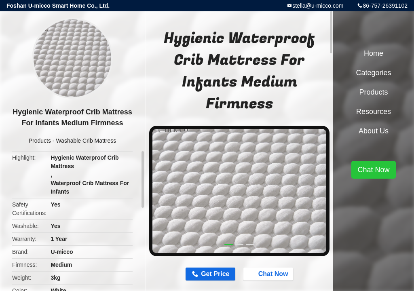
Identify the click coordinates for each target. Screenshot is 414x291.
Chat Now (269, 274)
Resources (373, 112)
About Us (374, 131)
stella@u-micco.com (317, 5)
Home (373, 53)
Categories (373, 73)
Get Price (215, 273)
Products (40, 140)
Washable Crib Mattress (86, 140)
